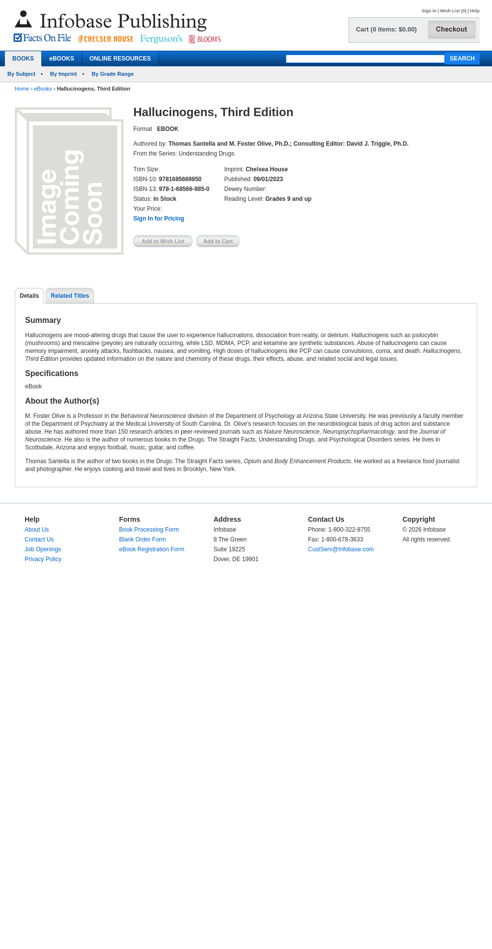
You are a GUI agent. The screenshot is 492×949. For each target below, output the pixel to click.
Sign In (429, 10)
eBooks (43, 89)
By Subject (21, 74)
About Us (37, 529)
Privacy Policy (43, 559)
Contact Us (39, 539)
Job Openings (43, 549)
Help (475, 10)
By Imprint (63, 74)
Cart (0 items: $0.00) (386, 29)
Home (22, 89)
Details (29, 295)
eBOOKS (61, 58)
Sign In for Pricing (158, 218)
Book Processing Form (149, 529)
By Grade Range (113, 74)
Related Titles (70, 295)
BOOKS (23, 58)
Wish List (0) (453, 10)
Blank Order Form (142, 539)
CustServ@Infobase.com (341, 549)
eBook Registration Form (151, 549)
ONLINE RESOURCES (120, 58)
